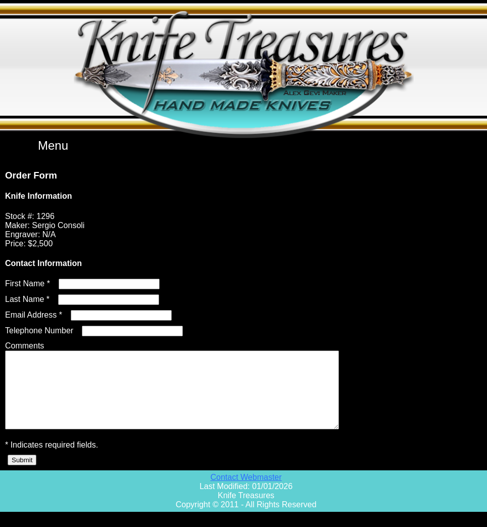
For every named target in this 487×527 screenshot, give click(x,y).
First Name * (27, 283)
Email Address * (33, 315)
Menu (53, 145)
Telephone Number (39, 330)
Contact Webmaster (245, 492)
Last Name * (27, 299)
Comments (24, 345)
